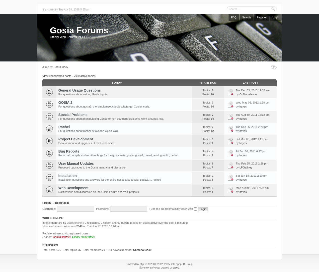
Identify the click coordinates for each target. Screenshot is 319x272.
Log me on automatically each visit (174, 208)
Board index (61, 66)
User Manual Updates (76, 163)
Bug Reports (68, 151)
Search (246, 17)
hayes (243, 106)
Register (261, 17)
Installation (67, 176)
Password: (102, 208)
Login (275, 17)
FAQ (234, 17)
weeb (176, 267)
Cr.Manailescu (248, 94)
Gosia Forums (79, 30)
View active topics (84, 75)
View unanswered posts (56, 75)
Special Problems (72, 115)
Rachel (64, 127)
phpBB (143, 264)
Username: (49, 208)
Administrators (62, 236)
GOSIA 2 (65, 103)
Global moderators (83, 236)
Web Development (73, 188)
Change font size (274, 67)
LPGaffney (245, 167)
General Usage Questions (79, 90)
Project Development (75, 139)
